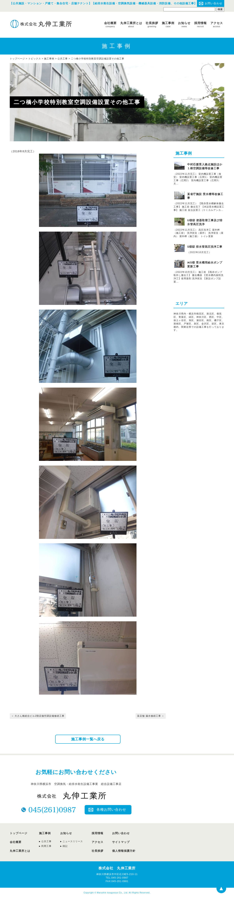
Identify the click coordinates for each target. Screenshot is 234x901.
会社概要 (110, 24)
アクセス (216, 24)
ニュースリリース (73, 841)
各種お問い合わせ (111, 809)
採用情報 (200, 24)
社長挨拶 (152, 24)
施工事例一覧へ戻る (88, 739)
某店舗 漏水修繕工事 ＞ (150, 716)
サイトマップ (121, 842)
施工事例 (168, 24)
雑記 (65, 846)
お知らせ (184, 24)
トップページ (18, 833)
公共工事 (63, 58)
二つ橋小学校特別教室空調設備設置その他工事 (97, 58)
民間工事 (46, 846)
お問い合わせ (213, 3)
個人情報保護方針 (124, 850)
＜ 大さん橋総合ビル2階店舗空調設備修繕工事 (37, 716)
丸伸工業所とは (131, 24)
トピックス (34, 58)
